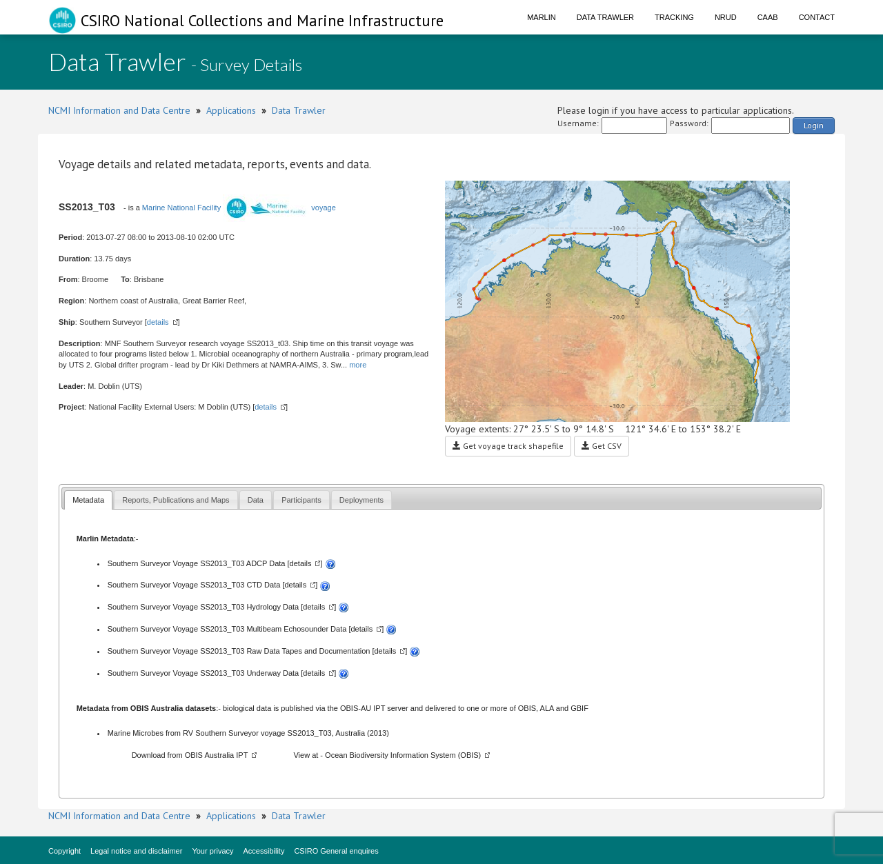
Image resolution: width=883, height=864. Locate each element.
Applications (231, 110)
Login (814, 125)
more (357, 365)
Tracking (674, 17)
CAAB (767, 17)
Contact (817, 17)
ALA (547, 708)
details (158, 322)
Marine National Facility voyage (239, 207)
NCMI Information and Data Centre (119, 110)
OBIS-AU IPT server (374, 708)
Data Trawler (605, 17)
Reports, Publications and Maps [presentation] (175, 500)
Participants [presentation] (301, 500)
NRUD (726, 17)
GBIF (579, 708)
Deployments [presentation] (361, 500)
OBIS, (529, 708)
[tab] (88, 499)
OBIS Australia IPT (216, 755)
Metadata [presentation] (88, 500)
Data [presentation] (256, 500)
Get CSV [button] (602, 446)
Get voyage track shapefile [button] (508, 446)
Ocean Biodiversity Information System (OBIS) (403, 755)
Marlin (541, 17)
